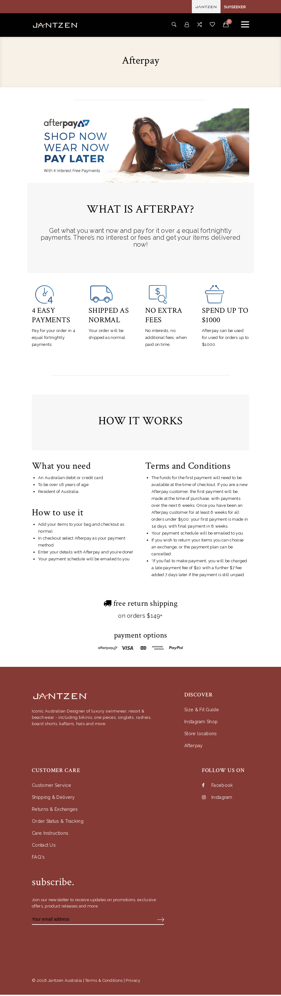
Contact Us (45, 846)
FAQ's (38, 858)
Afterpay (194, 747)
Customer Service (52, 786)
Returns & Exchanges (56, 810)
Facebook (218, 786)
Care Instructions (51, 834)
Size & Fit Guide (202, 711)
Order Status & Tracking (59, 822)
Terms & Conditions (104, 981)
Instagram (218, 798)
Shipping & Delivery (54, 798)
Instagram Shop (202, 723)
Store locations (202, 735)
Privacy (133, 981)
